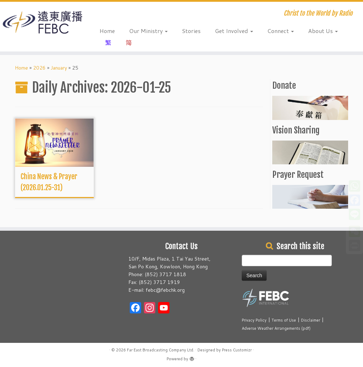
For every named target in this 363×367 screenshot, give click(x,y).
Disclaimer (310, 320)
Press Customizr (237, 350)
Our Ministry (148, 31)
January (59, 67)
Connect (280, 31)
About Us (323, 31)
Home (107, 31)
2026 (39, 67)
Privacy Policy (254, 320)
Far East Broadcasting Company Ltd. (160, 350)
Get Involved (234, 31)
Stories (191, 31)
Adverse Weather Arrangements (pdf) (276, 328)
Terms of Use (284, 320)
